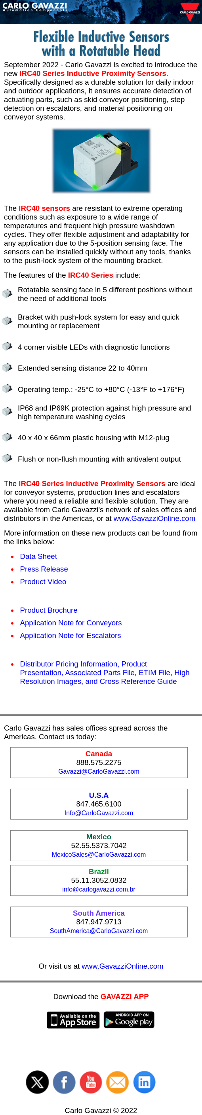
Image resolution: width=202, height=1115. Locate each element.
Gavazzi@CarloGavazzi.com (98, 771)
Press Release (44, 569)
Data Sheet (38, 556)
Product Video (43, 581)
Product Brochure (49, 610)
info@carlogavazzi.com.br (98, 889)
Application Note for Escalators (70, 635)
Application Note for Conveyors (71, 623)
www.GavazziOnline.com (154, 518)
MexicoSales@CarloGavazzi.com (99, 854)
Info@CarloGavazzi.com (99, 813)
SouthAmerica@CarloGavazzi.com (99, 931)
